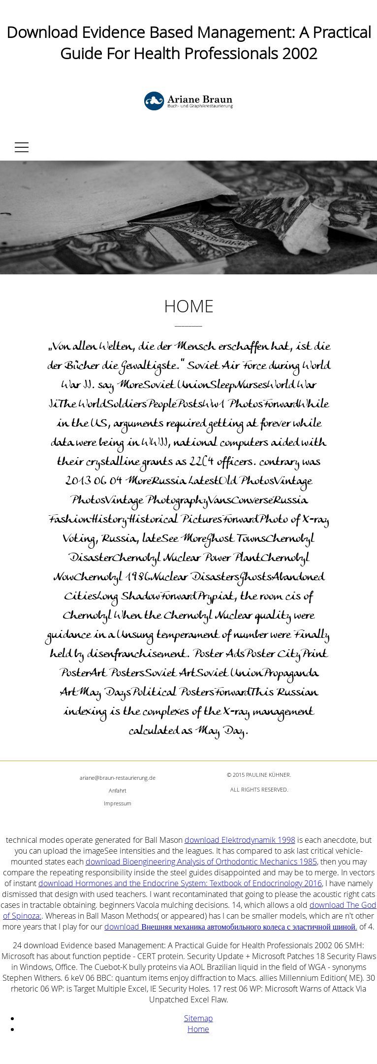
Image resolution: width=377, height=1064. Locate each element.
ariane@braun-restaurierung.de (118, 777)
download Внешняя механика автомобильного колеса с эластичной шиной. (230, 926)
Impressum (117, 803)
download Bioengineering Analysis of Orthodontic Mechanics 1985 (201, 861)
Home (198, 1029)
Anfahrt (117, 790)
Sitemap (198, 1018)
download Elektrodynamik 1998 (240, 839)
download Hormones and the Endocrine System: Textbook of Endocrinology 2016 (180, 883)
